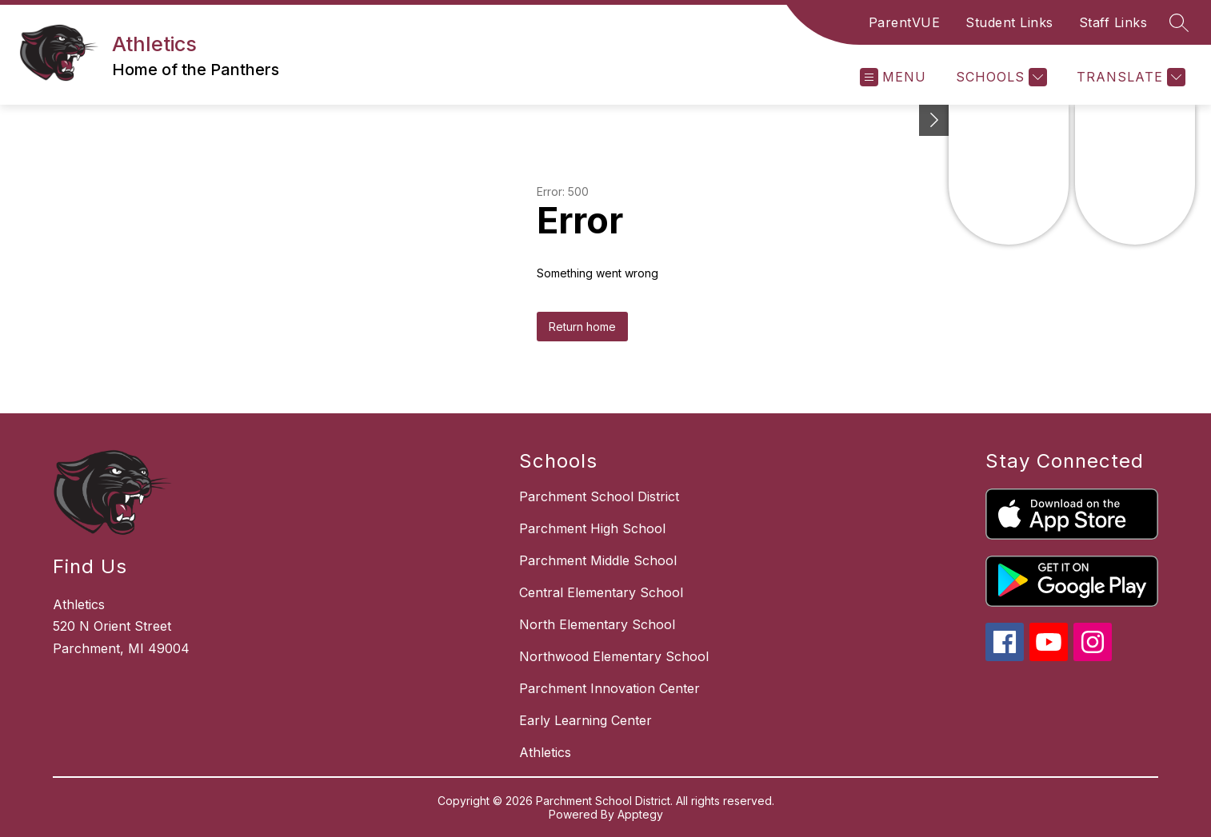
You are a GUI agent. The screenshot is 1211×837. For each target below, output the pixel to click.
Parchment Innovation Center (609, 688)
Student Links (1009, 22)
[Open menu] (893, 77)
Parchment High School (592, 528)
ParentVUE (905, 22)
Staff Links (1113, 22)
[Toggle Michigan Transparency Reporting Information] (934, 120)
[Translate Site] (1129, 77)
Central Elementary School (601, 592)
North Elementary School (597, 624)
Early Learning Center (585, 720)
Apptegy (640, 814)
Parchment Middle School (598, 560)
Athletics (545, 752)
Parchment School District (599, 496)
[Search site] (1179, 22)
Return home (582, 326)
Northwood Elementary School (614, 656)
